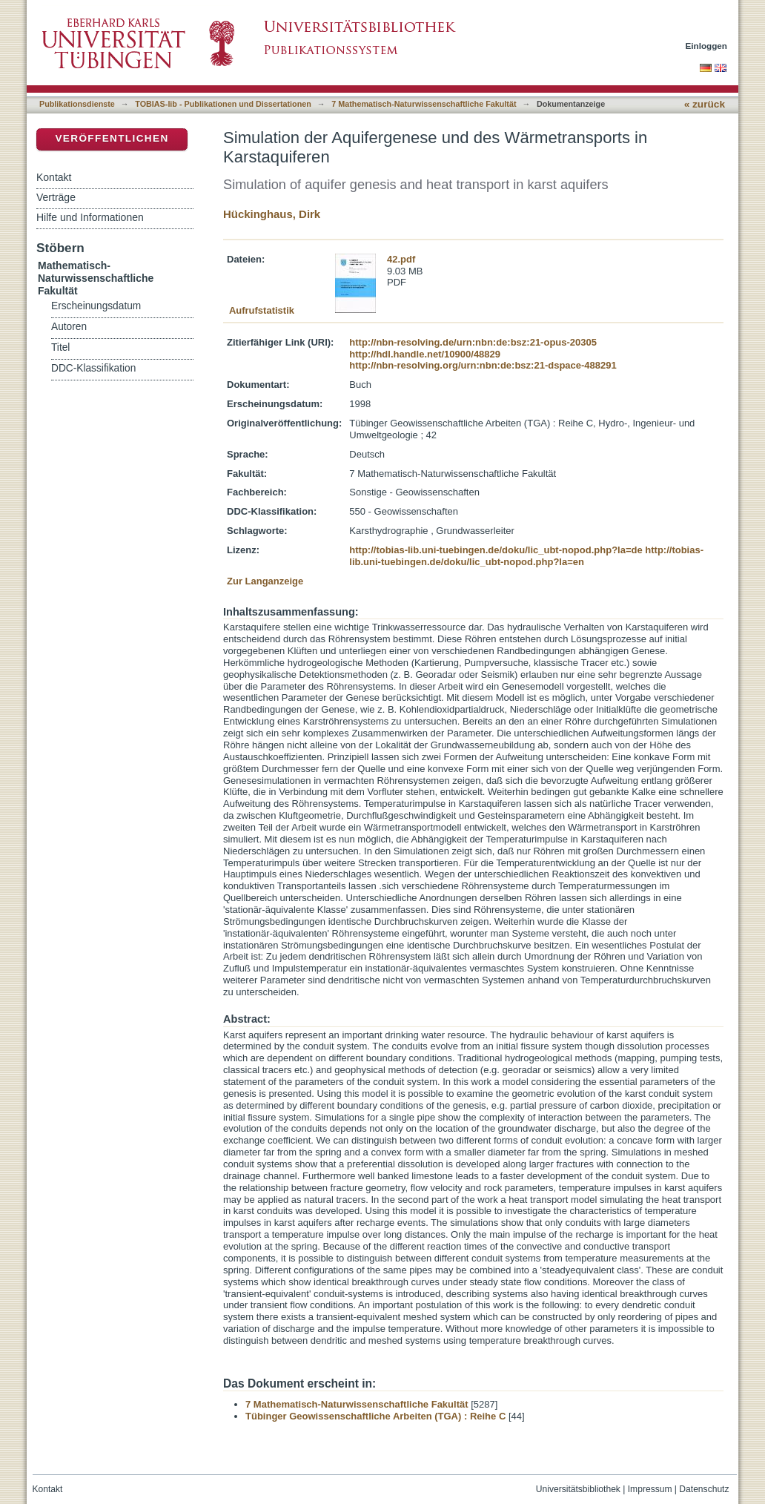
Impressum (650, 1489)
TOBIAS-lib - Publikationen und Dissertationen (223, 103)
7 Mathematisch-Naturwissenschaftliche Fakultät (423, 103)
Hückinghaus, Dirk (271, 214)
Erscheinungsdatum (96, 305)
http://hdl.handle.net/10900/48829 (424, 354)
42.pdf (401, 259)
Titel (60, 347)
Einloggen (707, 45)
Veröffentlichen (111, 138)
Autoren (69, 326)
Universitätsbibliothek (578, 1489)
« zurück (704, 104)
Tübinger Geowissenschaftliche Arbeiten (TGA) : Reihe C (375, 1416)
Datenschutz (704, 1489)
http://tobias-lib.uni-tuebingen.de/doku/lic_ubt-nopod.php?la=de (495, 549)
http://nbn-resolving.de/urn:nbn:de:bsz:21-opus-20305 (473, 342)
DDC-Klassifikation (93, 368)
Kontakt (53, 177)
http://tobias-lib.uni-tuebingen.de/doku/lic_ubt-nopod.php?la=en (526, 555)
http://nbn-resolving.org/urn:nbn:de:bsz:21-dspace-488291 (482, 365)
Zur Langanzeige (265, 581)
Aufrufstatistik (261, 310)
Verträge (56, 197)
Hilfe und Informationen (90, 217)
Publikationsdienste (77, 103)
